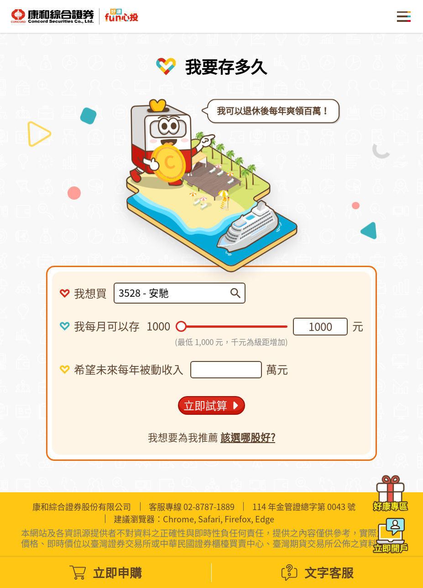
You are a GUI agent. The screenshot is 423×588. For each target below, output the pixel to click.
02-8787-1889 (209, 506)
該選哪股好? (247, 442)
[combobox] (174, 293)
